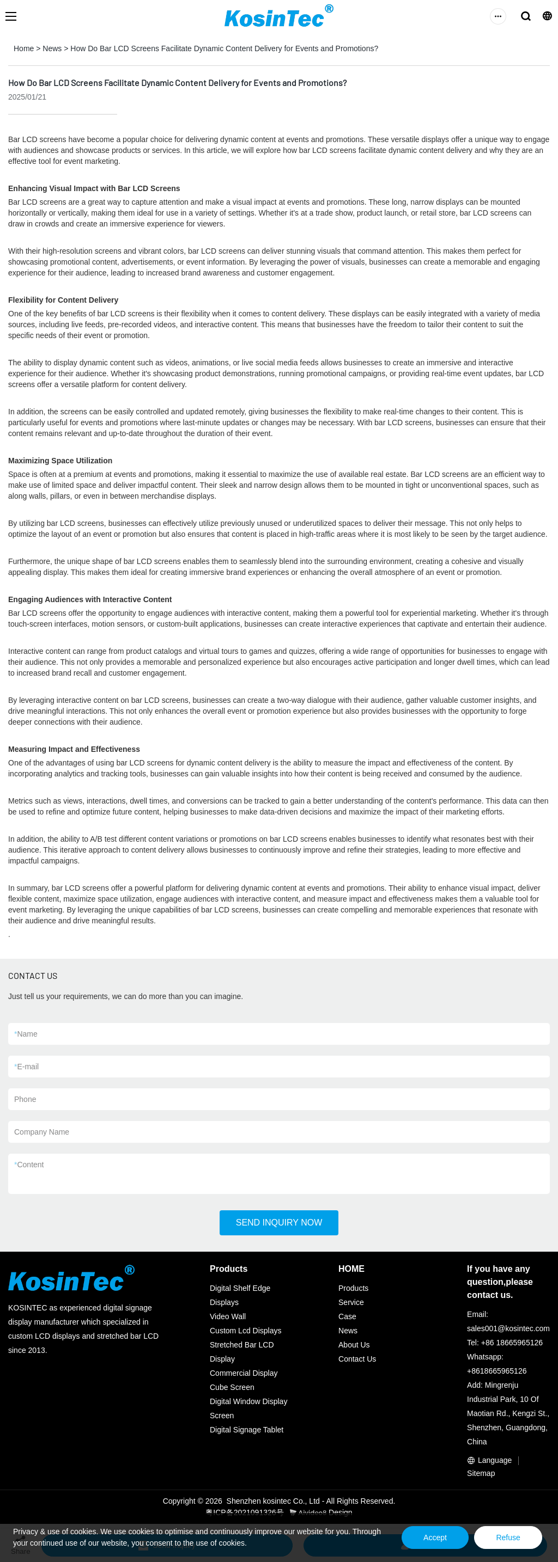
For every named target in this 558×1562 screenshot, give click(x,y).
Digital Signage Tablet (246, 1429)
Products (353, 1288)
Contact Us (357, 1359)
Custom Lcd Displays (246, 1330)
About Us (354, 1344)
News (52, 48)
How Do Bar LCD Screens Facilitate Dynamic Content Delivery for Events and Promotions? (224, 48)
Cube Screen (232, 1387)
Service (351, 1302)
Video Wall (228, 1316)
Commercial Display (243, 1373)
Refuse (508, 1537)
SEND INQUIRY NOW (279, 1222)
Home (24, 48)
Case (347, 1316)
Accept (434, 1537)
